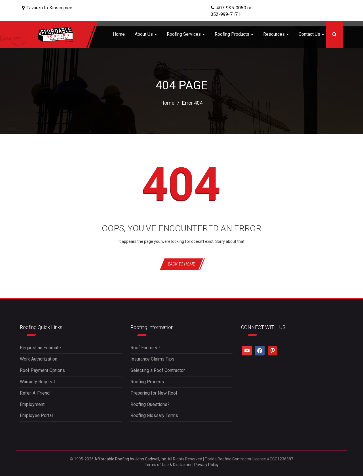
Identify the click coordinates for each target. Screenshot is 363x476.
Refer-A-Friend (35, 393)
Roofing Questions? (150, 404)
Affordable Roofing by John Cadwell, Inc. (130, 459)
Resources (276, 34)
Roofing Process (147, 381)
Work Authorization (38, 359)
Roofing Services (186, 34)
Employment (32, 404)
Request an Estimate (40, 347)
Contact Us (311, 34)
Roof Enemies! (145, 347)
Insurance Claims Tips (152, 359)
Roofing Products (234, 34)
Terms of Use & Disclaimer (168, 464)
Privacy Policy (206, 464)
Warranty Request (37, 381)
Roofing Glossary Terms (154, 415)
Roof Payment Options (42, 370)
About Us (146, 34)
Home (119, 34)
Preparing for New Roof (154, 393)
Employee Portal (36, 415)
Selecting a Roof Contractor (157, 370)
